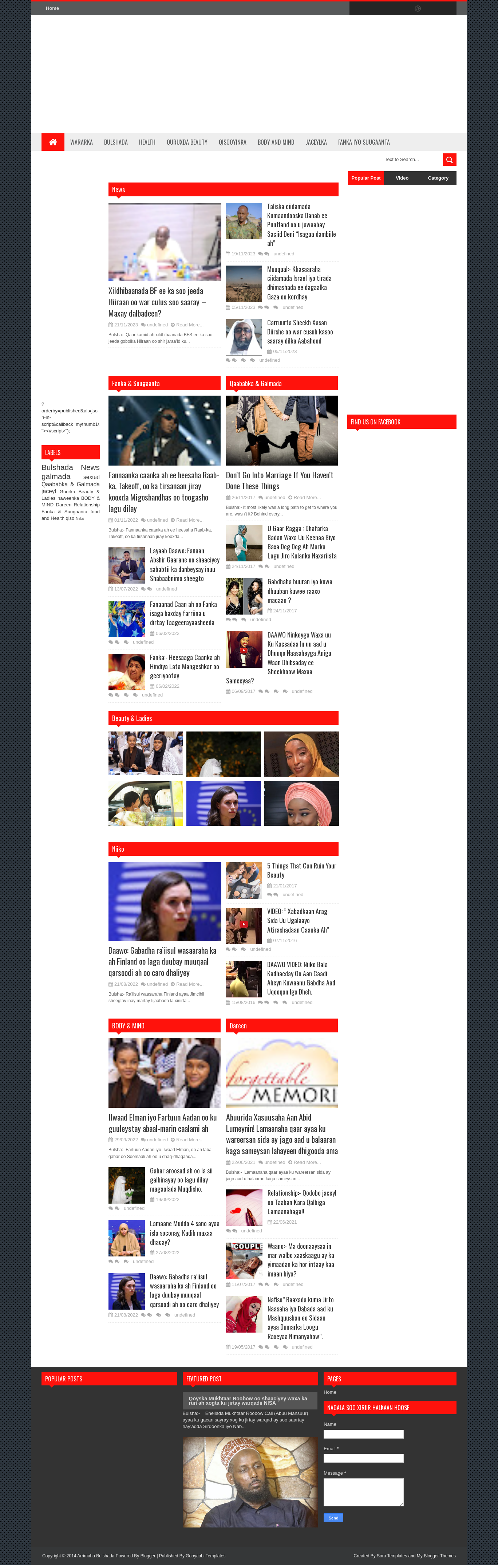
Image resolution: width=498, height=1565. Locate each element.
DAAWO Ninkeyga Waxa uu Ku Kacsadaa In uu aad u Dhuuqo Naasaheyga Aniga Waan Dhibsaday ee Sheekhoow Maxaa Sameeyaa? (278, 657)
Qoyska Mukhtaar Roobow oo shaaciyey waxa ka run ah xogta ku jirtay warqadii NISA (248, 1401)
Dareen (65, 504)
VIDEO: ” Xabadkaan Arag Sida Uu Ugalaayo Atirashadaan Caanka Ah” (298, 920)
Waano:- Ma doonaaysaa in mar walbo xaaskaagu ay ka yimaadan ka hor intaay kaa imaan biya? (301, 1259)
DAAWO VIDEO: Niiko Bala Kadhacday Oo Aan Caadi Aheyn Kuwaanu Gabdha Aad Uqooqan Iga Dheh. (301, 978)
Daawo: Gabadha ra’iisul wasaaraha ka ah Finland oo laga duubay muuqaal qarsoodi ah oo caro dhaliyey (162, 961)
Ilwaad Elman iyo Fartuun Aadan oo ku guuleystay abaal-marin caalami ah (162, 1122)
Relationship (87, 504)
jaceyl (51, 491)
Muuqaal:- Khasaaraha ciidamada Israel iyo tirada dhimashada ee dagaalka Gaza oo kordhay (299, 282)
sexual (91, 477)
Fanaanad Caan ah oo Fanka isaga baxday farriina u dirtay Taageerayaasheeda (183, 613)
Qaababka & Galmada (71, 484)
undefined (157, 324)
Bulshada (116, 142)
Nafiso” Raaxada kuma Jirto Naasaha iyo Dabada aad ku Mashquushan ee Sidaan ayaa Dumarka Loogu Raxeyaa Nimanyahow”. (301, 1318)
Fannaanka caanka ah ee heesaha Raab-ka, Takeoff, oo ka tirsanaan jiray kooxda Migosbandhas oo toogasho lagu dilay (163, 491)
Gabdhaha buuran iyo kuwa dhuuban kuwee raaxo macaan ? (300, 590)
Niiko (80, 519)
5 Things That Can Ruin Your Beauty (301, 870)
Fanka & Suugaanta (66, 511)
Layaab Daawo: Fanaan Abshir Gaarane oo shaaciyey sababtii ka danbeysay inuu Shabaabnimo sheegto (185, 564)
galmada (62, 476)
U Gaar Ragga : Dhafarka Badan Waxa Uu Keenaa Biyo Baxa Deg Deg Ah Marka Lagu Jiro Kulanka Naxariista (302, 542)
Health (147, 142)
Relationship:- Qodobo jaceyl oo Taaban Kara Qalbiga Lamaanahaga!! (302, 1202)
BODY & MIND (128, 1025)
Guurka (69, 491)
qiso (71, 518)
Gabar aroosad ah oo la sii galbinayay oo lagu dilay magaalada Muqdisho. (181, 1179)
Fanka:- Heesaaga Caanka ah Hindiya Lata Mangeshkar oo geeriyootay (185, 666)
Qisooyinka (232, 142)
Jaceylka (316, 142)
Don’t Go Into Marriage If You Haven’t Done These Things (279, 480)
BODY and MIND (276, 142)
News (90, 467)
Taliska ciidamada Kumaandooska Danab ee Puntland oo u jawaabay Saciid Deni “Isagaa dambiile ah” (301, 224)
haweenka (69, 498)
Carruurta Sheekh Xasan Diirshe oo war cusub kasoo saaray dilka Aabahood (300, 331)
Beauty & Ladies (132, 718)
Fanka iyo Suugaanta (364, 142)
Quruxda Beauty (187, 142)
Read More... (189, 324)
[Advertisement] (323, 74)
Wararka (81, 142)
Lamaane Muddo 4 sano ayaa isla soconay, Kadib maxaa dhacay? (185, 1232)
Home (52, 8)
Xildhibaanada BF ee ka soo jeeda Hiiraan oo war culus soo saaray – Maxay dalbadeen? (157, 302)
